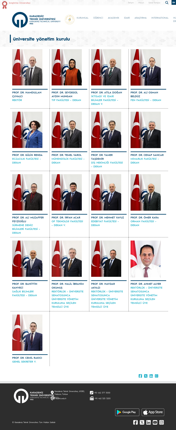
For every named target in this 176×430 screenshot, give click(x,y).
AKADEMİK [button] (113, 17)
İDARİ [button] (127, 17)
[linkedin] (148, 422)
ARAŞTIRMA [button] (141, 17)
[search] (167, 2)
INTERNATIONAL (160, 17)
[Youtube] (155, 422)
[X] (142, 422)
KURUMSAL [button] (82, 17)
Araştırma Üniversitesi (19, 2)
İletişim (131, 2)
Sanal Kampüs (154, 2)
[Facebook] (135, 422)
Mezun (141, 2)
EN (174, 2)
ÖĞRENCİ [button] (98, 17)
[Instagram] (161, 422)
